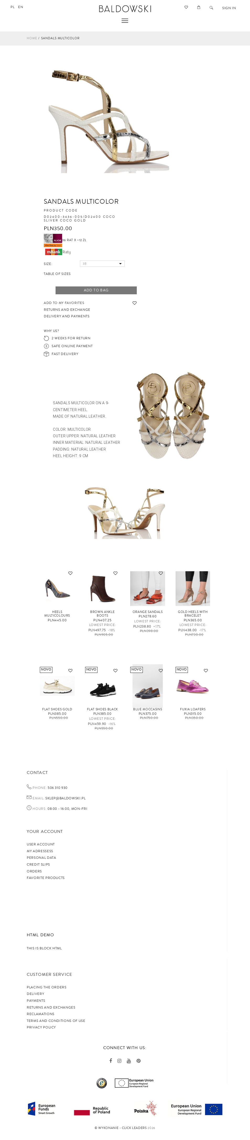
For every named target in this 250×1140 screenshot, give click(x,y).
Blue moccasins (147, 709)
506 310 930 (57, 787)
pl (12, 7)
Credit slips (38, 864)
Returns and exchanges (51, 1007)
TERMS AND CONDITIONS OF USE (56, 1021)
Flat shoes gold (57, 709)
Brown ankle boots (102, 614)
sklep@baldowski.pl (64, 798)
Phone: (39, 788)
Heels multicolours (57, 614)
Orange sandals (148, 612)
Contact (37, 773)
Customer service (49, 974)
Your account (45, 831)
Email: (38, 798)
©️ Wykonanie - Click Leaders (121, 1128)
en (20, 7)
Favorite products (46, 878)
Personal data (41, 857)
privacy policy (41, 1027)
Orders (34, 871)
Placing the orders (47, 987)
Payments (36, 1000)
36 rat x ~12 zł (65, 240)
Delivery (35, 994)
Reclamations (41, 1014)
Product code (61, 211)
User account (41, 844)
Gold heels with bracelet (193, 614)
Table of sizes (57, 274)
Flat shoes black (102, 709)
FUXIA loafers (192, 709)
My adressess (40, 851)
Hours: (39, 809)
